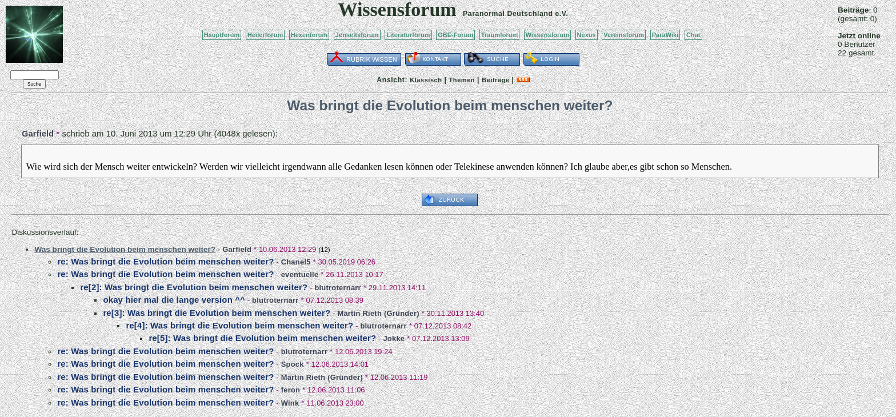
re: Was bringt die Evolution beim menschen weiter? (165, 261)
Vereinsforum (623, 34)
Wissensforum (547, 34)
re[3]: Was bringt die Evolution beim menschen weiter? (216, 313)
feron (291, 390)
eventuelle (300, 274)
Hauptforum (222, 34)
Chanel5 (296, 262)
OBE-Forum (455, 34)
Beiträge (495, 80)
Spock (292, 364)
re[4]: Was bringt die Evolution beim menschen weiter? (239, 325)
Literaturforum (408, 34)
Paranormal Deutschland (508, 14)
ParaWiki (665, 34)
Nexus (586, 34)
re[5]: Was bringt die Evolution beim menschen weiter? (262, 338)
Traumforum (499, 34)
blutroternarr (337, 287)
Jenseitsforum (357, 34)
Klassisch (426, 80)
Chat (693, 34)
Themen (462, 80)
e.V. (561, 14)
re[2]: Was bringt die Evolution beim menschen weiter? (193, 287)
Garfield (38, 133)
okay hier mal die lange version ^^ (174, 299)
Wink (290, 403)
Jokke (394, 338)
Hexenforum (309, 34)
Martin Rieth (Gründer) (378, 313)
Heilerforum (265, 34)
